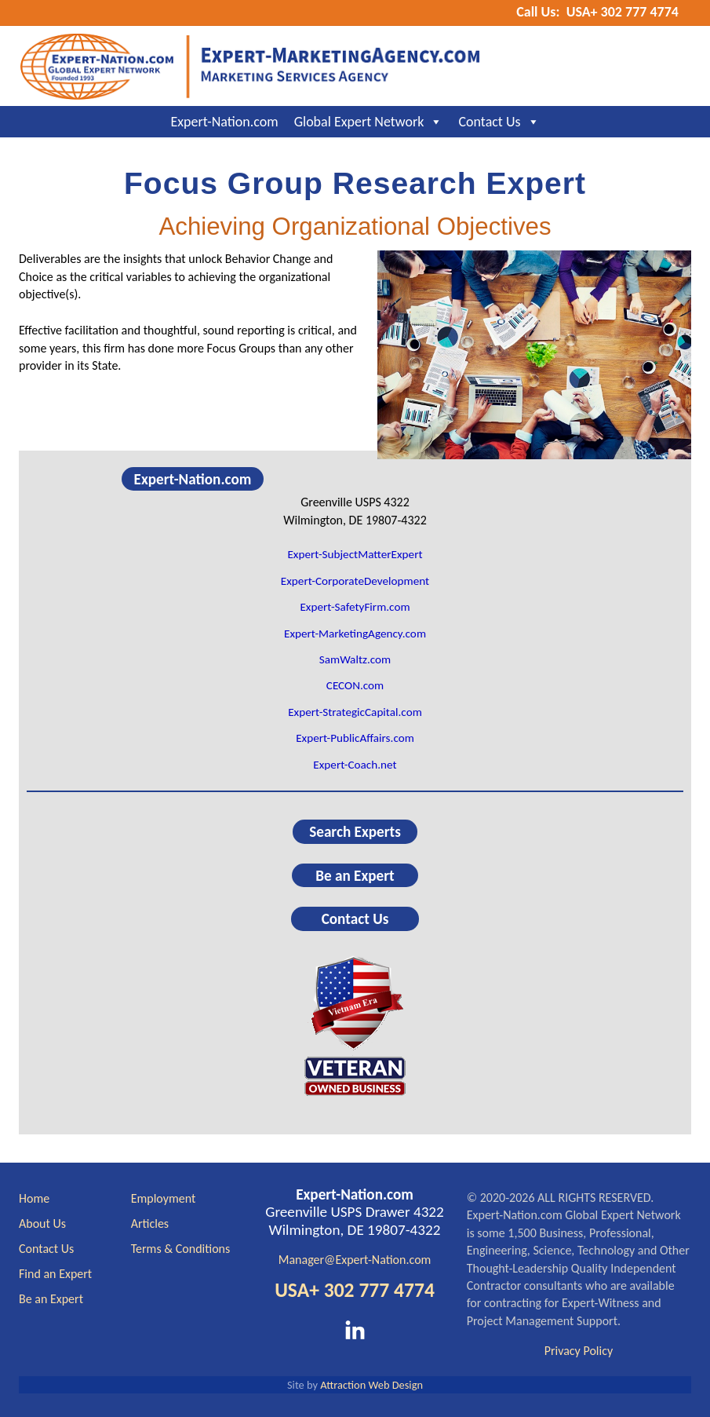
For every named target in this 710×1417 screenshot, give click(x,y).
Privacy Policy (579, 1350)
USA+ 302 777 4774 (355, 1290)
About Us (42, 1223)
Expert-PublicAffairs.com (355, 738)
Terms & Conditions (181, 1248)
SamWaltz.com (355, 659)
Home (34, 1198)
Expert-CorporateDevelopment (355, 581)
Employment (163, 1198)
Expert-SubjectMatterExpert (354, 554)
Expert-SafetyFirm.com (355, 607)
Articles (150, 1223)
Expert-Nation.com (224, 121)
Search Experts (355, 832)
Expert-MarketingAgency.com (355, 633)
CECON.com (355, 685)
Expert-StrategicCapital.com (355, 712)
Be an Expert (354, 876)
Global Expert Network (368, 121)
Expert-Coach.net (354, 765)
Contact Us (498, 121)
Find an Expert (55, 1273)
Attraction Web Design (371, 1385)
